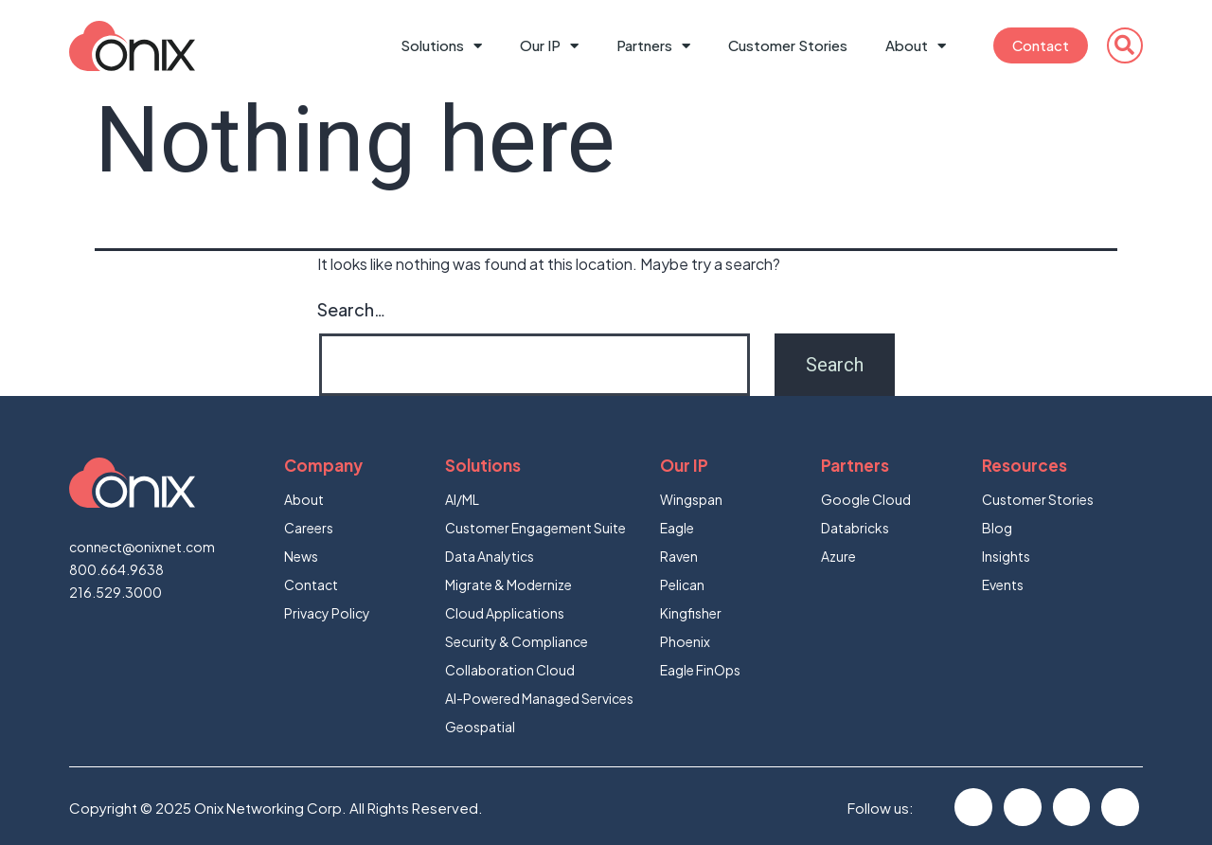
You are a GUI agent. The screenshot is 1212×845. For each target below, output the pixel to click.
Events (1003, 584)
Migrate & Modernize (508, 584)
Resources (1024, 465)
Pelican (682, 584)
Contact (1040, 45)
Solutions (441, 46)
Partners (653, 46)
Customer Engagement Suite (535, 527)
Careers (308, 527)
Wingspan (691, 499)
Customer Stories (787, 45)
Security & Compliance (516, 641)
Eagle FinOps (700, 669)
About (915, 46)
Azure (838, 556)
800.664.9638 (116, 569)
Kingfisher (691, 612)
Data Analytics (489, 556)
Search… (351, 309)
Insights (1006, 556)
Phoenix (685, 641)
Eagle (677, 527)
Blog (997, 527)
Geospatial (480, 726)
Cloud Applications (504, 612)
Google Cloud (866, 499)
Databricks (855, 527)
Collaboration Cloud (510, 669)
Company (323, 465)
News (301, 556)
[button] (1125, 45)
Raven (679, 556)
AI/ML (462, 499)
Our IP (549, 46)
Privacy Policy (327, 612)
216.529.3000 (115, 592)
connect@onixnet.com (142, 546)
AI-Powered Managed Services (539, 698)
